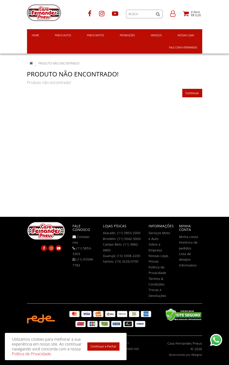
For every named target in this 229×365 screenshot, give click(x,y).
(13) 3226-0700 (126, 261)
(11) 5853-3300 (128, 233)
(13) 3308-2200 (128, 256)
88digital (197, 354)
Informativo (188, 265)
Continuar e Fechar (103, 346)
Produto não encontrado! (59, 63)
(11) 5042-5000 (129, 239)
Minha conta (188, 237)
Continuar (192, 93)
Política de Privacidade (31, 353)
